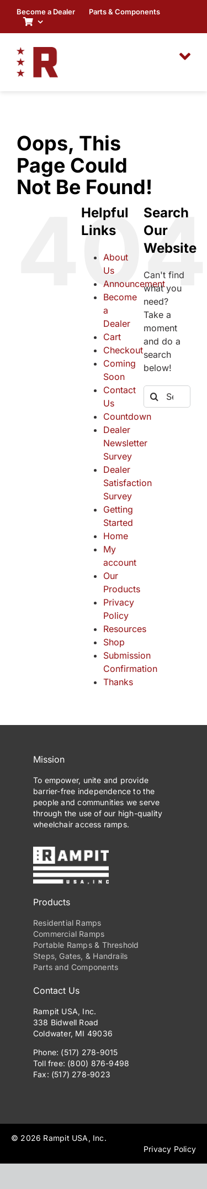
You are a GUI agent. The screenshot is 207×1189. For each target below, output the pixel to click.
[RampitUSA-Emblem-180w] (37, 51)
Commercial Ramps (68, 933)
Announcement (134, 283)
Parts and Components (75, 967)
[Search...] (167, 396)
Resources (124, 628)
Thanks (118, 681)
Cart (112, 336)
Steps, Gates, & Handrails (80, 956)
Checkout (123, 350)
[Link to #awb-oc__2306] (184, 56)
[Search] (155, 396)
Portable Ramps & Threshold (86, 945)
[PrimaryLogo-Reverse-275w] (71, 851)
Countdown (127, 416)
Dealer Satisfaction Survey (127, 483)
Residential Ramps (67, 922)
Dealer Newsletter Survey (125, 443)
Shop (114, 642)
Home (115, 535)
